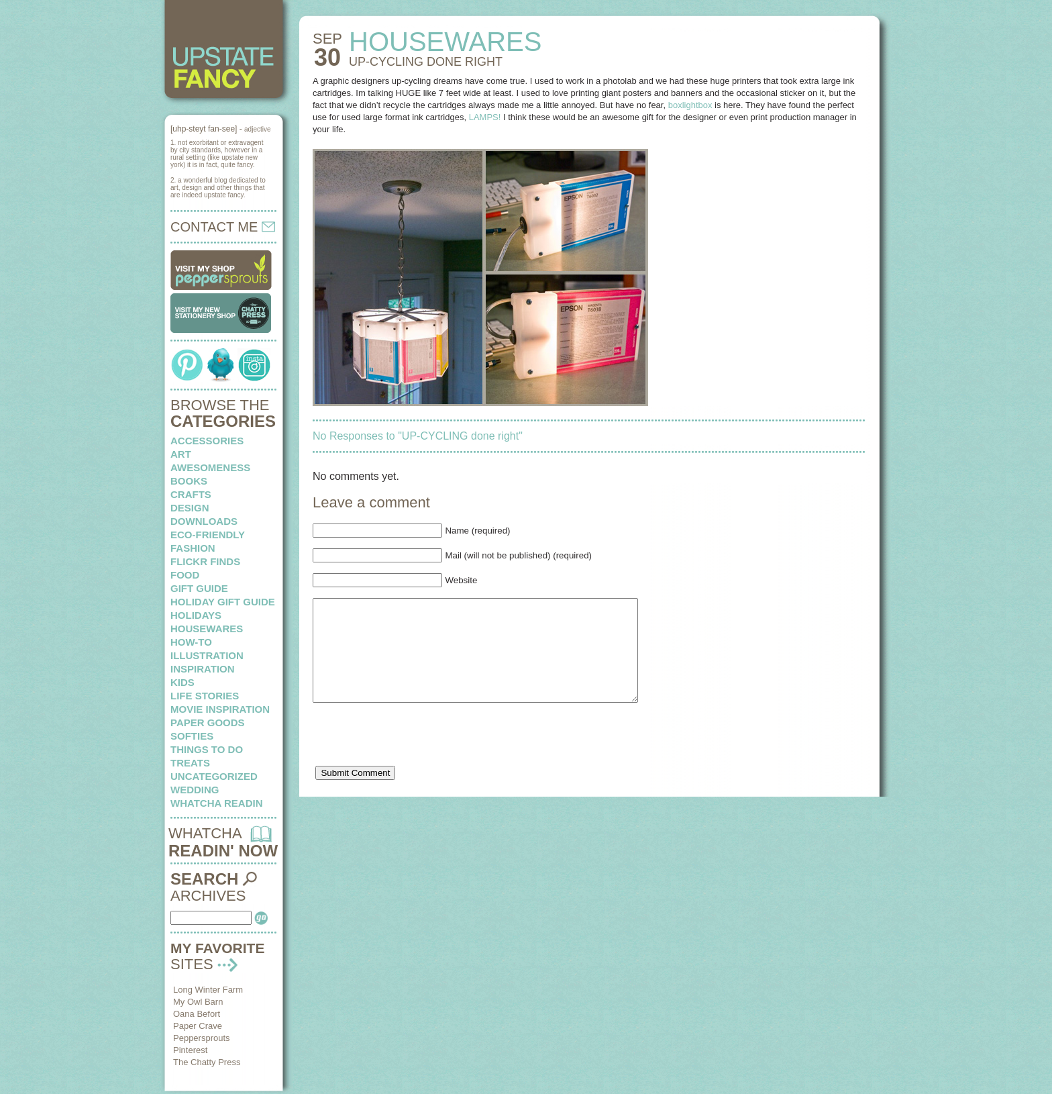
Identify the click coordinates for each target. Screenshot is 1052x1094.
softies (191, 736)
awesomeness (210, 467)
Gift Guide (199, 588)
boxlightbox (690, 105)
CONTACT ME (222, 226)
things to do (206, 749)
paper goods (207, 722)
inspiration (202, 669)
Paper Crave (197, 1026)
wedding (194, 789)
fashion (192, 548)
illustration (207, 655)
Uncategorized (214, 776)
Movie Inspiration (220, 709)
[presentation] (415, 760)
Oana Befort (196, 1014)
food (184, 575)
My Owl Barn (198, 1002)
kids (182, 682)
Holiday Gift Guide (222, 601)
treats (190, 762)
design (189, 507)
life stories (204, 695)
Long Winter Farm (208, 990)
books (188, 481)
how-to (191, 642)
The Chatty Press (206, 1062)
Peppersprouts (201, 1038)
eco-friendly (207, 534)
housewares (206, 628)
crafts (190, 494)
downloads (204, 521)
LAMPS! (485, 117)
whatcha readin (216, 803)
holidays (195, 615)
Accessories (207, 440)
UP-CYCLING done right (426, 61)
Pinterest (190, 1050)
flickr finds (205, 561)
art (180, 454)
